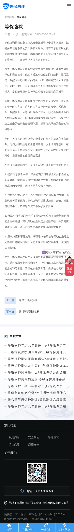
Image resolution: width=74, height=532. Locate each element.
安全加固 (33, 437)
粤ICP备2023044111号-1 (39, 519)
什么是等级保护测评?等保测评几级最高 (35, 399)
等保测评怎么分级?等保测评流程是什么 (35, 392)
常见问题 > (10, 17)
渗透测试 (53, 437)
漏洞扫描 (14, 437)
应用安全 (33, 444)
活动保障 (14, 444)
